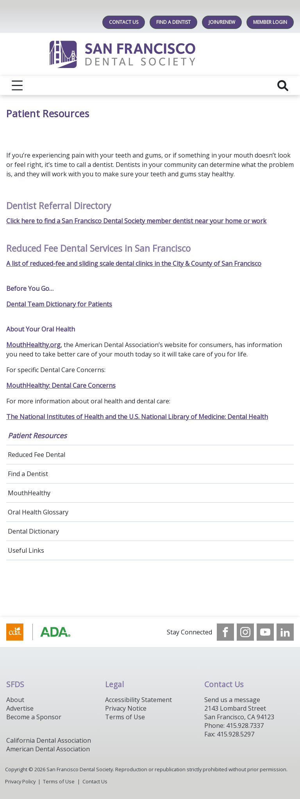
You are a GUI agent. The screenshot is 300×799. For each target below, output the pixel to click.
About (15, 699)
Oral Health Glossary (38, 512)
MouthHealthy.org (33, 344)
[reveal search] (283, 85)
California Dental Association (48, 740)
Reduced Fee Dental (36, 454)
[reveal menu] (17, 85)
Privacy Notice (125, 708)
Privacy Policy (20, 781)
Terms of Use (125, 717)
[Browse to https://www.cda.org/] (46, 632)
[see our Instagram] (245, 632)
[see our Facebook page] (225, 632)
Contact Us (123, 22)
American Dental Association (48, 749)
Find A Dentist (173, 22)
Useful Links (26, 550)
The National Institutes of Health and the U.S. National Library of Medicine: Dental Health (137, 416)
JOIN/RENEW (222, 22)
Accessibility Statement (138, 699)
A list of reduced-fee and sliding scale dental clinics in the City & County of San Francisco (133, 263)
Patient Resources (37, 435)
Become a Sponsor (33, 717)
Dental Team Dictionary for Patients (59, 304)
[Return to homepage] (150, 54)
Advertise (20, 708)
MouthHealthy (29, 493)
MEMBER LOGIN (270, 22)
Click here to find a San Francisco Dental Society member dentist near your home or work (136, 221)
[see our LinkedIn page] (285, 632)
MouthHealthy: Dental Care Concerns (61, 385)
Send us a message (232, 699)
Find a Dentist (28, 473)
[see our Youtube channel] (265, 632)
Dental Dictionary (33, 531)
